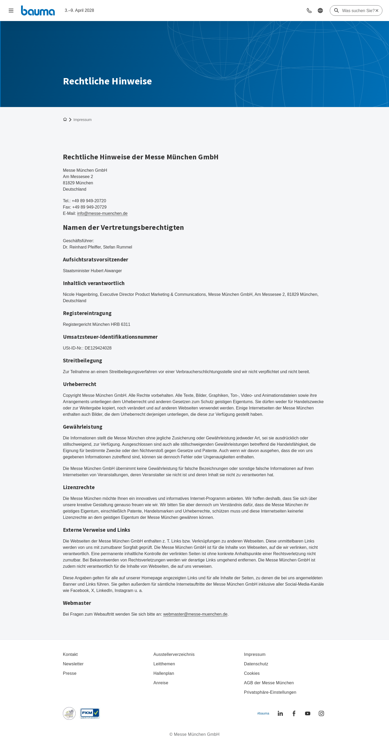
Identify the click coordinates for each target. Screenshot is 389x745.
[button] (309, 10)
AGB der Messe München (269, 683)
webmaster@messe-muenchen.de (195, 614)
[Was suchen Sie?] (358, 10)
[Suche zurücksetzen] (377, 10)
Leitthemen (164, 664)
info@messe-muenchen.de (102, 213)
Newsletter (73, 664)
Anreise (160, 683)
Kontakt (70, 654)
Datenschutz (256, 664)
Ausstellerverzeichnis (174, 654)
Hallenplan (163, 673)
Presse (70, 673)
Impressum (255, 654)
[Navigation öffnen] (11, 10)
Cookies (252, 673)
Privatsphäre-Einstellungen (270, 692)
